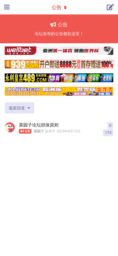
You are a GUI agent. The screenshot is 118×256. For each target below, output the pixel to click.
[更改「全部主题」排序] (19, 108)
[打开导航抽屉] (6, 7)
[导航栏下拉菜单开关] (59, 7)
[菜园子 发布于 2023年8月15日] (10, 127)
